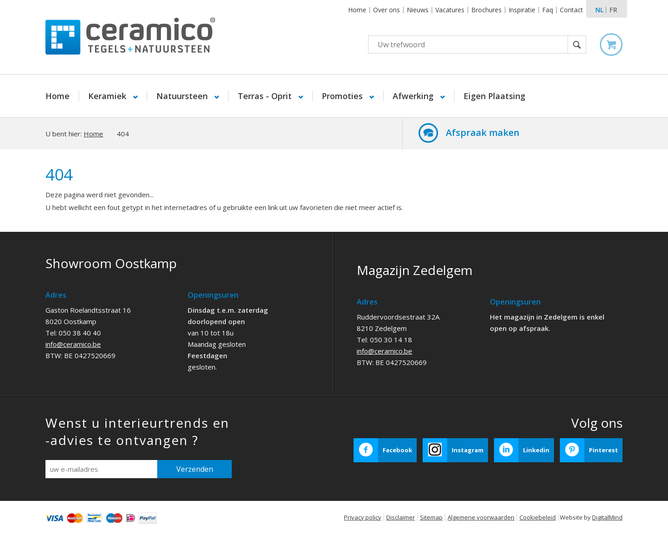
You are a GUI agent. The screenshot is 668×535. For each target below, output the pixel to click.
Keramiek (108, 95)
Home (357, 9)
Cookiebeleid (537, 517)
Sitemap (431, 517)
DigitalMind (607, 517)
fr (613, 9)
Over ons (386, 9)
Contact (571, 9)
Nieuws (418, 9)
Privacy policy (362, 517)
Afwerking (414, 95)
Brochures (486, 9)
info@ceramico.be (73, 344)
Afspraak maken (482, 132)
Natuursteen (183, 95)
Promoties (343, 95)
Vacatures (449, 9)
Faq (547, 9)
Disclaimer (400, 517)
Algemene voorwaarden (481, 517)
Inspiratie (521, 9)
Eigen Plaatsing (494, 95)
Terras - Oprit (266, 95)
